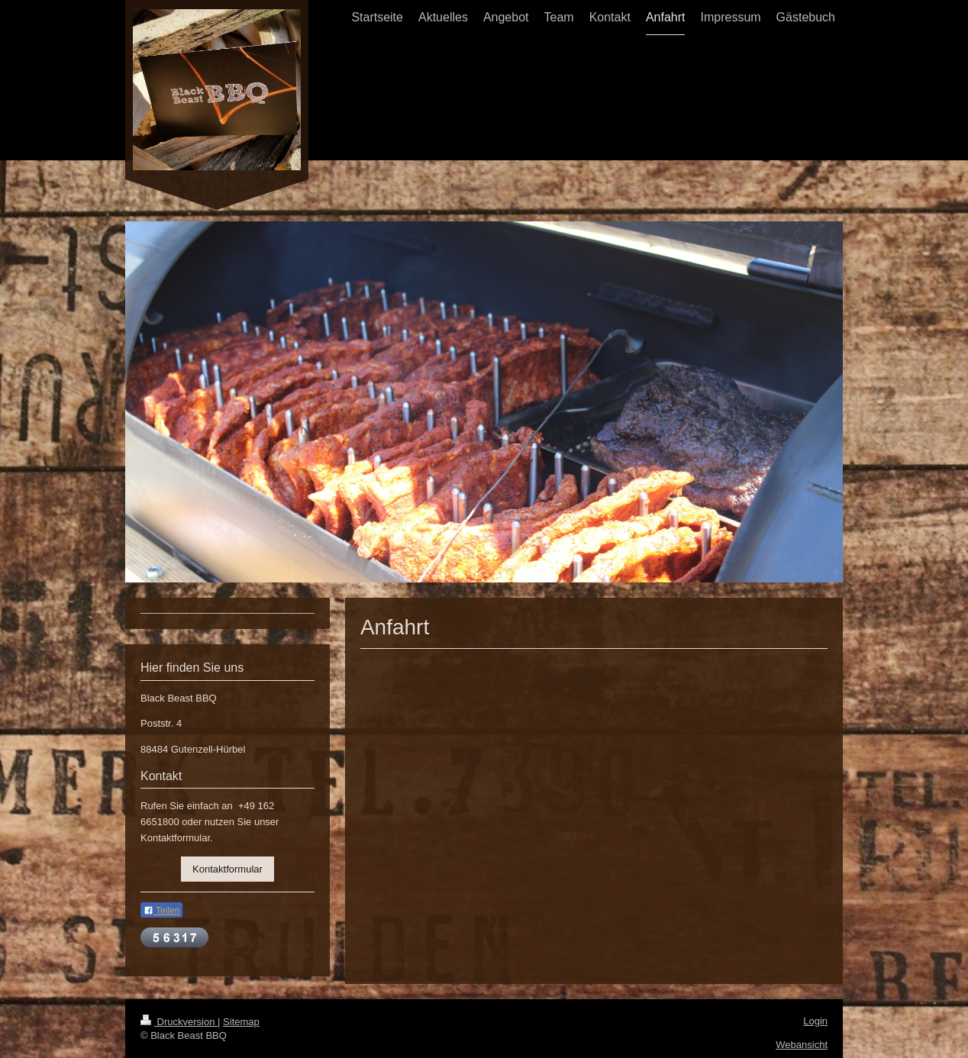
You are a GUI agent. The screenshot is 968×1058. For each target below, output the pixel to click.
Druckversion (179, 1021)
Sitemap (241, 1021)
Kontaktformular (227, 869)
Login (815, 1021)
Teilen (161, 910)
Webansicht (802, 1044)
